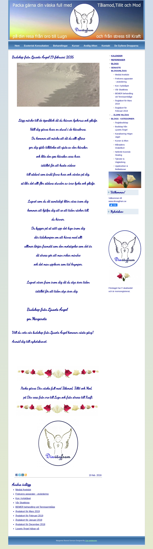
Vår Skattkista (23, 502)
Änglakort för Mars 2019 (28, 511)
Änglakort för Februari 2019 (29, 515)
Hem (17, 46)
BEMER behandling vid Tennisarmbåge (35, 507)
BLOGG (115, 64)
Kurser (75, 46)
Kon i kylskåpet (23, 498)
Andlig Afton (90, 46)
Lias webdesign (91, 540)
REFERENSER (118, 60)
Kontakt (106, 46)
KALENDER (117, 56)
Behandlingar (60, 46)
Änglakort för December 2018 (30, 524)
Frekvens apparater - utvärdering (32, 494)
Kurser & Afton (121, 141)
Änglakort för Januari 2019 (29, 520)
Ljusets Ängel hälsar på (27, 528)
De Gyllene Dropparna (126, 46)
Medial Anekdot (23, 489)
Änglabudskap (121, 122)
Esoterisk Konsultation (36, 46)
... (120, 115)
